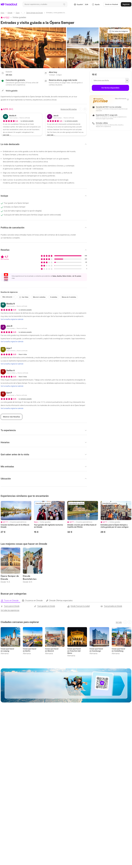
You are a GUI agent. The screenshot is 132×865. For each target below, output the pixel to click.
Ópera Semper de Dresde (10, 577)
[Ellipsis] (23, 14)
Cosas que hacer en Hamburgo (96, 650)
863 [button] (7, 17)
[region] (16, 510)
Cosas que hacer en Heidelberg (118, 650)
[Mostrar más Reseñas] (11, 417)
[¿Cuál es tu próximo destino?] (45, 4)
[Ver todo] (119, 622)
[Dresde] (10, 13)
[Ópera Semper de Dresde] (34, 13)
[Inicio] (2, 13)
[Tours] (17, 13)
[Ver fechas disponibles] (110, 88)
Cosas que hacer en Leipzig (7, 650)
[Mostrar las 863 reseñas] (69, 109)
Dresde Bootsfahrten (29, 577)
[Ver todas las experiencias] (10, 610)
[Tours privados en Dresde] (111, 606)
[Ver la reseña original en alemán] (12, 319)
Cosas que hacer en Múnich (52, 650)
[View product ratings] (5, 17)
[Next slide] (85, 109)
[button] (111, 4)
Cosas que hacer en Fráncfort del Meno (74, 651)
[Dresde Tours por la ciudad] (78, 606)
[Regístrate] (126, 4)
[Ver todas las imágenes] (119, 31)
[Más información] (121, 99)
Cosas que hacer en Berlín (29, 650)
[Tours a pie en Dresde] (10, 606)
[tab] (11, 600)
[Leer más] (7, 135)
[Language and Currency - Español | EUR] (81, 4)
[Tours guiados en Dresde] (44, 606)
